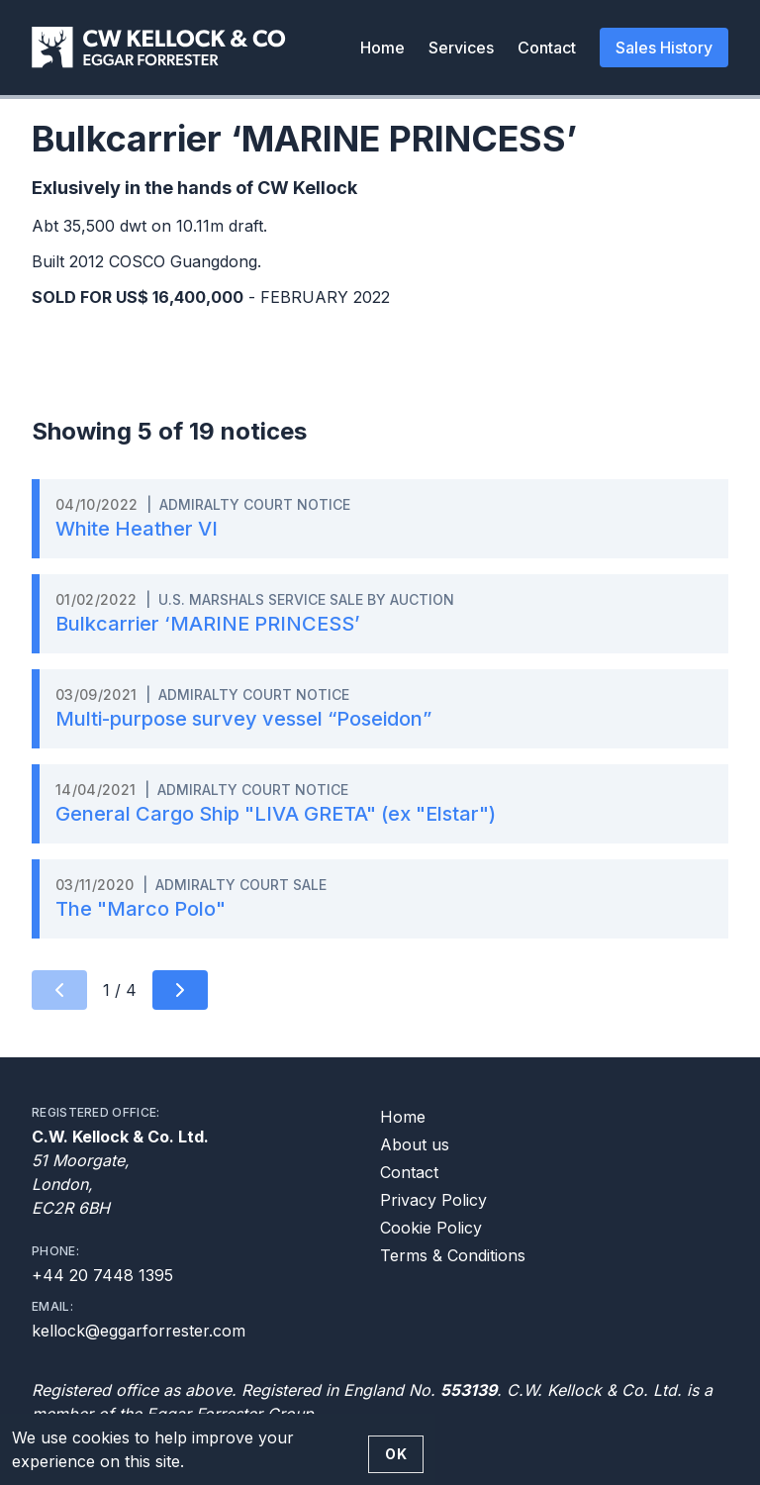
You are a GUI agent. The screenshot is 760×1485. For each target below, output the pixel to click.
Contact (547, 47)
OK (396, 1453)
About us (414, 1144)
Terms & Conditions (452, 1255)
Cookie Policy (431, 1228)
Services (461, 47)
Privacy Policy (433, 1200)
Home (382, 47)
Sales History (664, 47)
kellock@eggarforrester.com (138, 1330)
